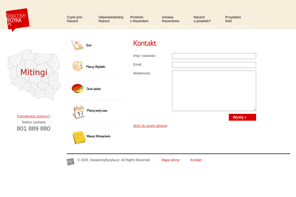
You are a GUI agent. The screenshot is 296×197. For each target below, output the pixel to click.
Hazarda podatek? (202, 19)
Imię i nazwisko (144, 56)
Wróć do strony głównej (150, 126)
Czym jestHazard (74, 19)
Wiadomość (141, 73)
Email (137, 64)
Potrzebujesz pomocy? (33, 116)
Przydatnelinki (233, 19)
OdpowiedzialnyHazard (111, 19)
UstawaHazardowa (170, 19)
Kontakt (196, 160)
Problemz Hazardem (139, 19)
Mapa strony (170, 160)
